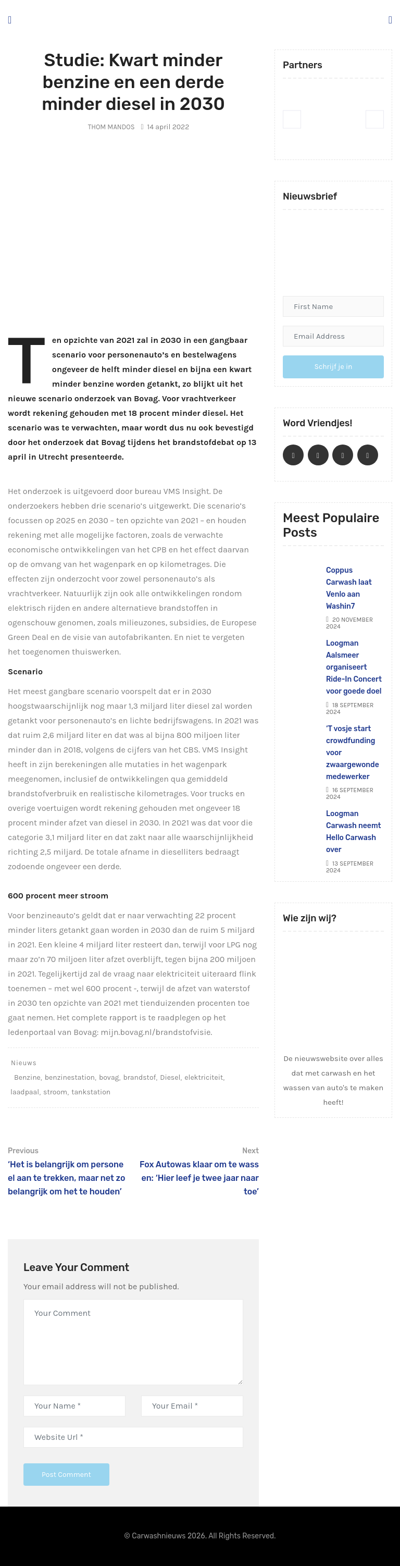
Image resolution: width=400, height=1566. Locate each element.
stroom (55, 1092)
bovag (109, 1077)
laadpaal (24, 1092)
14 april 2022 (165, 126)
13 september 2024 (349, 867)
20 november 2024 (349, 623)
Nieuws (24, 1063)
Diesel (170, 1077)
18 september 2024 (349, 708)
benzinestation (70, 1077)
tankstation (90, 1092)
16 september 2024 (349, 793)
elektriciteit (203, 1077)
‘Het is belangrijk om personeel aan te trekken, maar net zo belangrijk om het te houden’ (68, 1170)
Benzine (27, 1077)
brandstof (139, 1077)
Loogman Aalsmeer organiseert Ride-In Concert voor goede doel (354, 667)
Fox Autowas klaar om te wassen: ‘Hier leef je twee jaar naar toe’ (199, 1170)
